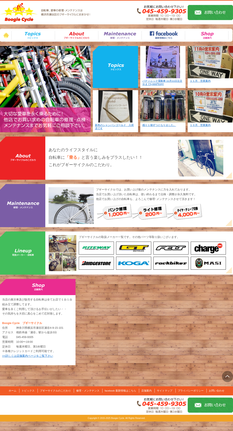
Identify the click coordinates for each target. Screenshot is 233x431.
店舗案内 (146, 390)
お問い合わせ (216, 390)
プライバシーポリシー (191, 390)
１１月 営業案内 (200, 81)
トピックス (28, 390)
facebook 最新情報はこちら (120, 390)
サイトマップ (164, 390)
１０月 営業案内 (200, 125)
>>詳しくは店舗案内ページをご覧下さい (27, 355)
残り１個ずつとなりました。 (159, 125)
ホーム (5, 35)
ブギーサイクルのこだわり (22, 158)
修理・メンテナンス (22, 205)
